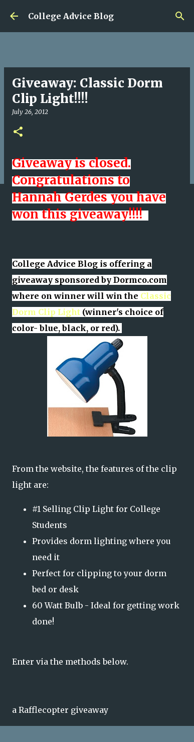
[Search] (180, 16)
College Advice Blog (71, 16)
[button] (18, 132)
